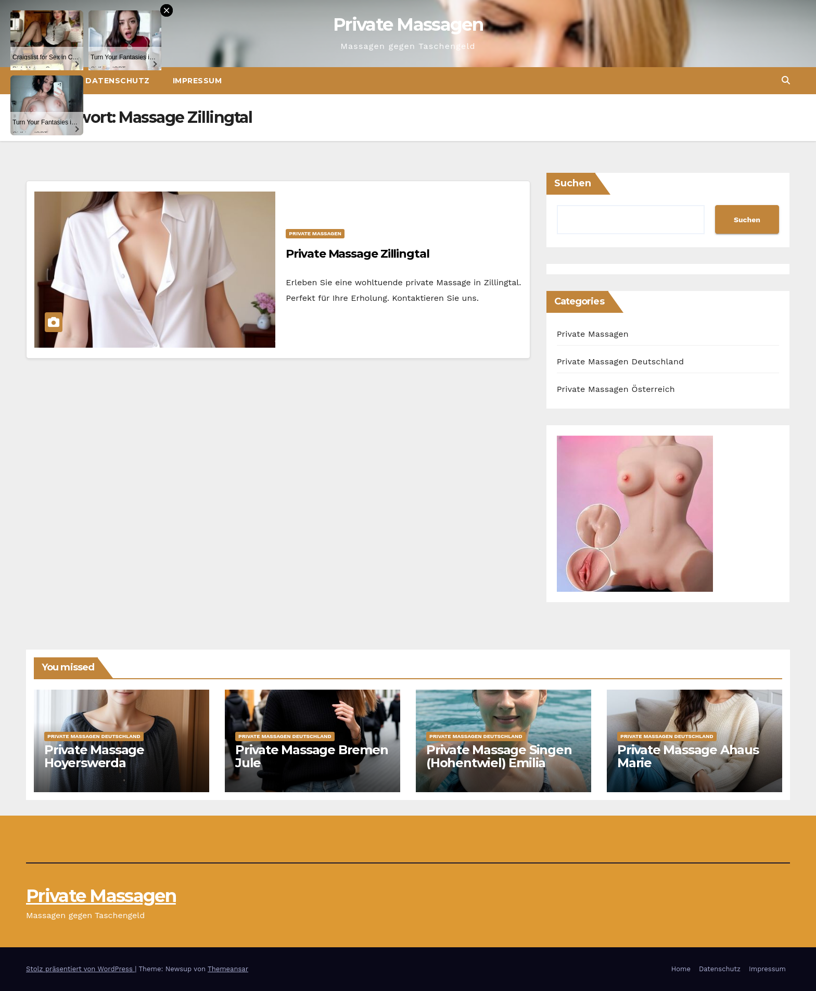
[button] (786, 80)
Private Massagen (408, 24)
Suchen (572, 183)
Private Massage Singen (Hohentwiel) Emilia (499, 756)
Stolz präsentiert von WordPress (80, 969)
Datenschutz (720, 969)
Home (681, 969)
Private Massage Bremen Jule (311, 756)
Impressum (197, 80)
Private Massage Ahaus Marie (688, 756)
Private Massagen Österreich (616, 389)
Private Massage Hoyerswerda (94, 756)
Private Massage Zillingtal (357, 254)
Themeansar (228, 969)
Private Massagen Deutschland (620, 361)
